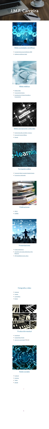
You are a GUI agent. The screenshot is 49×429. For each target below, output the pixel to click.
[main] (24, 10)
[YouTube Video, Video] (24, 273)
